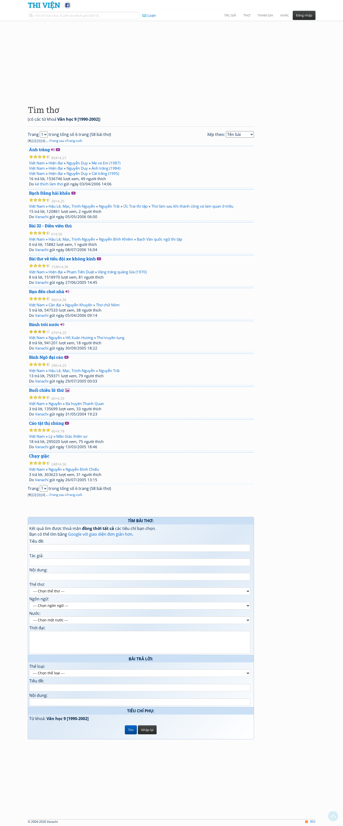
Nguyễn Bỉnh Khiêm (116, 239)
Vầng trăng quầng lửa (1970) (122, 271)
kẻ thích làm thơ (49, 183)
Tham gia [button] (265, 15)
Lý (51, 436)
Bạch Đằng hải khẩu (49, 193)
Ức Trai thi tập (135, 206)
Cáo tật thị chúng (46, 423)
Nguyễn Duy (77, 162)
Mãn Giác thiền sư (71, 436)
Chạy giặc (39, 456)
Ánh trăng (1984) (106, 168)
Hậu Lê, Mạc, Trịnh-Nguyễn (72, 206)
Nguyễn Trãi (109, 206)
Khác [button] (284, 15)
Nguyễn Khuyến (78, 304)
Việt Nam (37, 162)
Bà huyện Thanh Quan (85, 403)
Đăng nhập (304, 15)
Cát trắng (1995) (105, 173)
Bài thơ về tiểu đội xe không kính (62, 259)
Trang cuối (74, 140)
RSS (310, 822)
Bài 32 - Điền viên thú (50, 226)
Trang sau (57, 140)
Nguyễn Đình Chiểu (82, 469)
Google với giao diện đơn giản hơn (100, 534)
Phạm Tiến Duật (80, 271)
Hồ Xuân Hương (79, 337)
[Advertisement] (171, 59)
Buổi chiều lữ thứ (46, 390)
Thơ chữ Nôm (108, 304)
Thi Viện (44, 5)
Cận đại (55, 304)
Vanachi (42, 216)
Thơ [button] (246, 15)
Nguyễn (55, 337)
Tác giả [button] (230, 15)
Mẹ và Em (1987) (106, 162)
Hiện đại (56, 162)
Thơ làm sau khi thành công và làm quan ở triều (192, 206)
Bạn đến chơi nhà (46, 291)
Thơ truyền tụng (110, 337)
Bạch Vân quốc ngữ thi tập (159, 239)
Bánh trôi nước (44, 324)
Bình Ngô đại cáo (46, 357)
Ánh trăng (39, 149)
